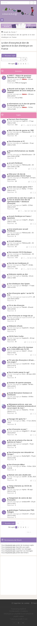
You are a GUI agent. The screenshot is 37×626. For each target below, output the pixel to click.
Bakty (24, 189)
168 (32, 211)
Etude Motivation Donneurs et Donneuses (19, 394)
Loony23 (25, 444)
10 (28, 269)
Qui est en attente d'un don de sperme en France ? (19, 441)
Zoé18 (24, 477)
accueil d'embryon (15, 163)
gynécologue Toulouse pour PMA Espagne (20, 511)
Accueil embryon (15, 241)
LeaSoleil (25, 143)
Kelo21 (24, 351)
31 (30, 125)
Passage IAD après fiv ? (17, 419)
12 (32, 269)
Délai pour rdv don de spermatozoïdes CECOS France (19, 175)
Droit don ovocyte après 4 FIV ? (21, 187)
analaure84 (26, 502)
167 (28, 211)
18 (35, 258)
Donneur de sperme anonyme (20, 382)
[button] (28, 64)
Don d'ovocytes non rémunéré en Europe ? (20, 453)
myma (24, 490)
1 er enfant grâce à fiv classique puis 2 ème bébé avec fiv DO (20, 348)
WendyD (25, 286)
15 (28, 258)
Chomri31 (25, 514)
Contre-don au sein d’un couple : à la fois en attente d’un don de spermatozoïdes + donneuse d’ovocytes (21, 201)
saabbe (24, 384)
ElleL (23, 421)
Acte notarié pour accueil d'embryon (17, 230)
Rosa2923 (25, 178)
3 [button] (20, 64)
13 (35, 269)
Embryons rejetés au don (18, 274)
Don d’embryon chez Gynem (19, 284)
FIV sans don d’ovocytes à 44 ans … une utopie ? (21, 361)
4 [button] (23, 64)
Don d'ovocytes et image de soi (21, 316)
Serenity (25, 276)
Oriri (23, 374)
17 (32, 258)
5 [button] (25, 64)
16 (30, 258)
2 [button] (18, 64)
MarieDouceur (27, 155)
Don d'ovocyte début (17, 464)
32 (32, 125)
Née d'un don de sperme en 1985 (21, 130)
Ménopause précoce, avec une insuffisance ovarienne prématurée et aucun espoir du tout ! (21, 406)
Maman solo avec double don (20, 475)
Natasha (25, 410)
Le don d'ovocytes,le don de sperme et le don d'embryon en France (17, 45)
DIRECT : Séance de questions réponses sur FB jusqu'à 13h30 (19, 76)
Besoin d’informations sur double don (20, 152)
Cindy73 (24, 220)
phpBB (16, 614)
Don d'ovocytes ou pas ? (18, 429)
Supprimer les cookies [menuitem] (21, 603)
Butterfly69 (26, 456)
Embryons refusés (15, 326)
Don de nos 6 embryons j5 (18, 263)
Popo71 (24, 265)
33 (35, 125)
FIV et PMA (18, 98)
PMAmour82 (26, 132)
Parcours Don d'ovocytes (18, 119)
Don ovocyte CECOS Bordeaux (20, 252)
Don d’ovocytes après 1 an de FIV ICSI (20, 294)
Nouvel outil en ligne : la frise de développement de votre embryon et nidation (21, 90)
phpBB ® (22, 609)
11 (30, 269)
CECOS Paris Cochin (16, 336)
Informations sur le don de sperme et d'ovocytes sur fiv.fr (21, 105)
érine (24, 466)
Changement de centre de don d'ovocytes (19, 499)
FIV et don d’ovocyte (16, 305)
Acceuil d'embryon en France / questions (19, 217)
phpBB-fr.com (22, 619)
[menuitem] (14, 611)
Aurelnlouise (26, 254)
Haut (35, 603)
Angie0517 (25, 431)
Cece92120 (25, 364)
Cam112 (24, 121)
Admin (24, 79)
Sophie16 (25, 328)
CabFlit (24, 205)
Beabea (24, 397)
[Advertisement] (18, 575)
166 (25, 211)
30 (28, 125)
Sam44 (24, 307)
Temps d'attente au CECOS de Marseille (19, 487)
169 (35, 211)
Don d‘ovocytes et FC (17, 141)
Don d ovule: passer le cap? (19, 372)
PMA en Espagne (21, 83)
